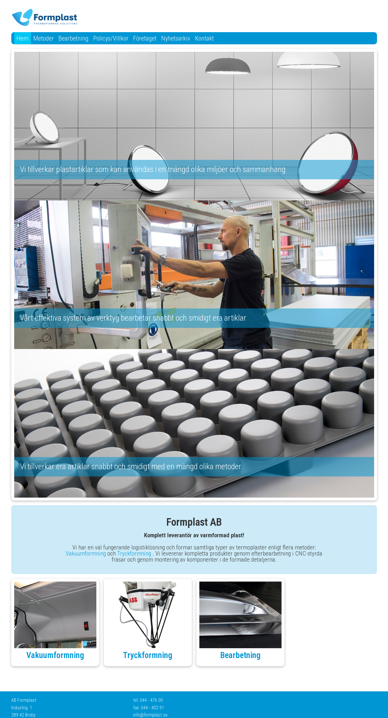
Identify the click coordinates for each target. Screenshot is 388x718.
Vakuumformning (86, 553)
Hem (22, 38)
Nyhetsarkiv (175, 38)
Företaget (145, 38)
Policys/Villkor (110, 38)
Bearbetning (73, 38)
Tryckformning (134, 553)
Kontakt (204, 38)
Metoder (43, 38)
